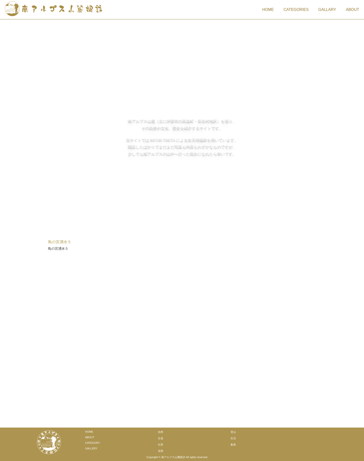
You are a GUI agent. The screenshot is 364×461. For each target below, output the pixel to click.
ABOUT (352, 10)
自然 (160, 431)
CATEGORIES (296, 10)
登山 (233, 431)
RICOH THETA (162, 139)
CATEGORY (92, 442)
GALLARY (327, 10)
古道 (160, 437)
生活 (233, 437)
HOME (268, 10)
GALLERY (91, 447)
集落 (233, 443)
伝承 (160, 443)
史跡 (160, 450)
